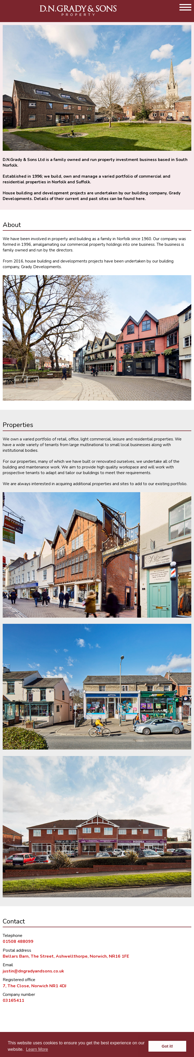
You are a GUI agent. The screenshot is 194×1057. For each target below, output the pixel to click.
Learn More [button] (37, 1049)
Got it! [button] (167, 1046)
